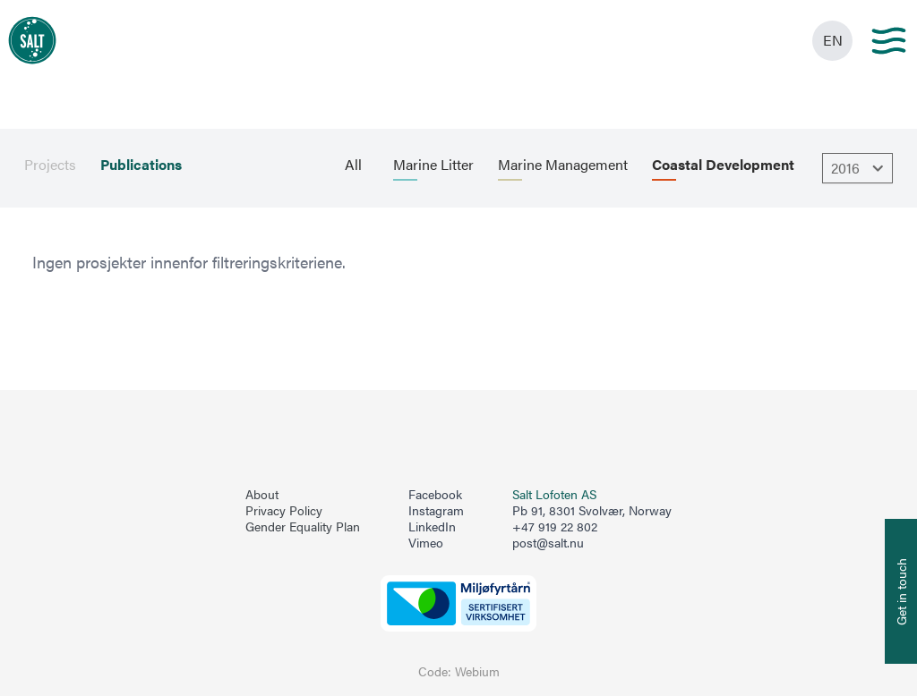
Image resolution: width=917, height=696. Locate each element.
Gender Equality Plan (302, 527)
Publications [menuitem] (141, 164)
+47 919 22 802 (554, 526)
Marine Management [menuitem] (563, 164)
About (262, 495)
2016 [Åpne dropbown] (859, 168)
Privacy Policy (283, 511)
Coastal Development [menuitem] (723, 164)
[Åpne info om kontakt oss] (901, 591)
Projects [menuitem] (50, 164)
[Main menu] (889, 41)
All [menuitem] (353, 164)
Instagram (436, 511)
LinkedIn (432, 527)
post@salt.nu (548, 542)
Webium (477, 671)
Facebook (435, 495)
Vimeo (425, 543)
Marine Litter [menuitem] (433, 164)
